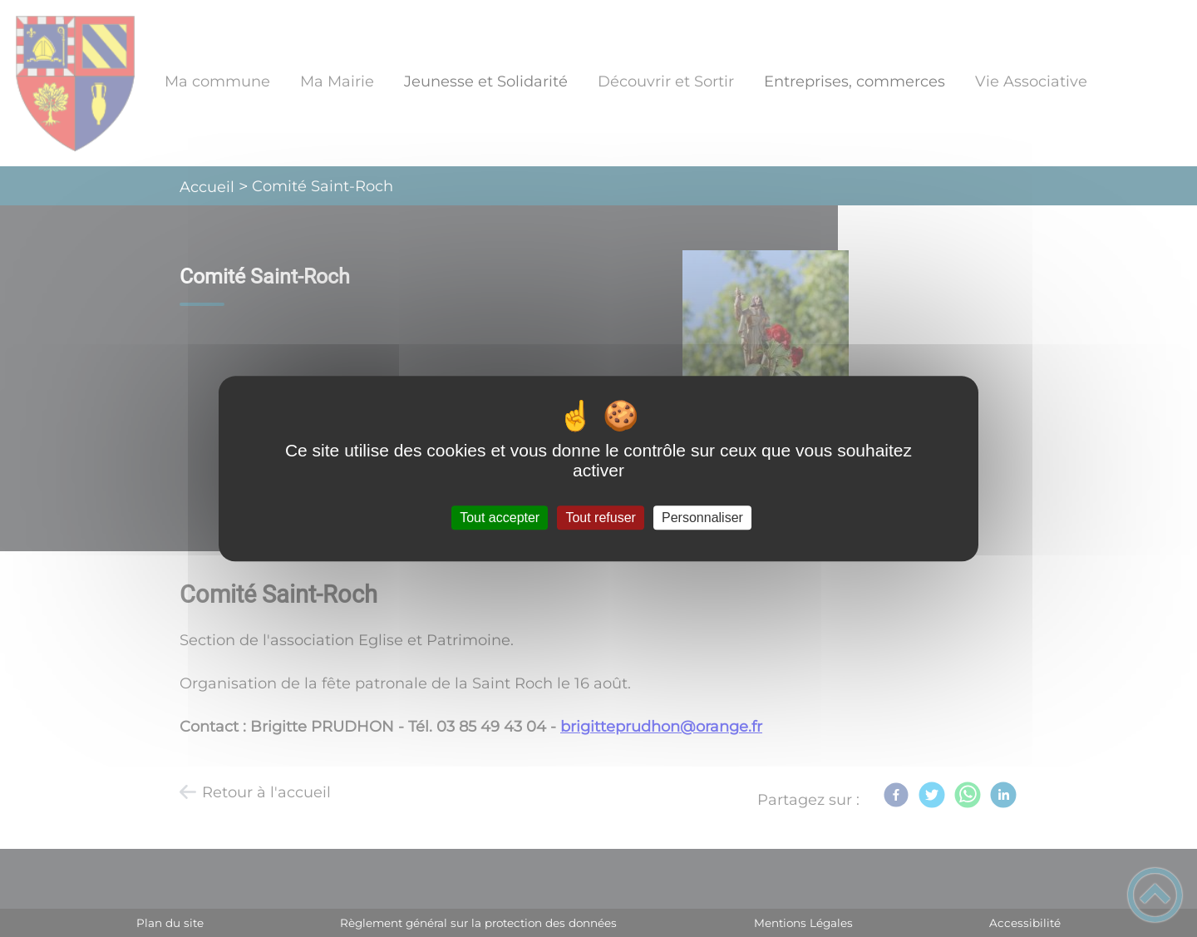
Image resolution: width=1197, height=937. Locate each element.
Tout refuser (600, 517)
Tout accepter (499, 517)
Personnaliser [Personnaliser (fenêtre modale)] (702, 517)
